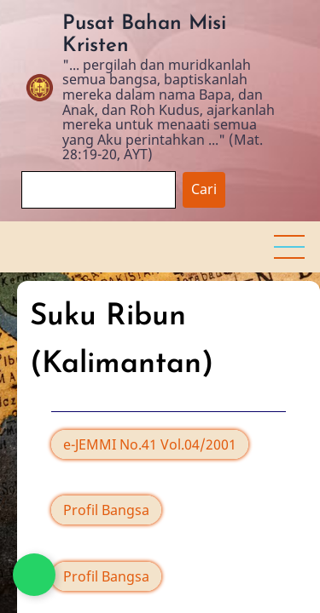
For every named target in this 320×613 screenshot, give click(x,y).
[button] (289, 247)
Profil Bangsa (106, 510)
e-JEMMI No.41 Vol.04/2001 (149, 444)
